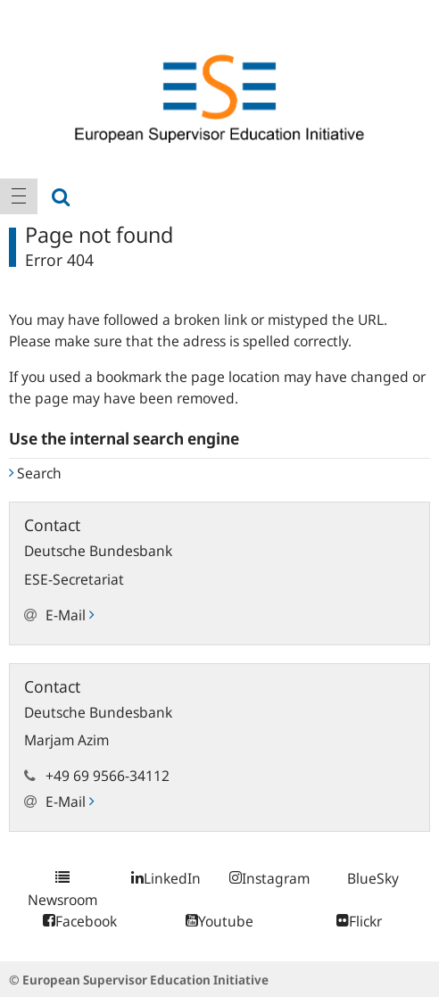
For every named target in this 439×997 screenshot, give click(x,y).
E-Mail (70, 615)
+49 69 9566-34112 (108, 775)
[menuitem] (18, 196)
